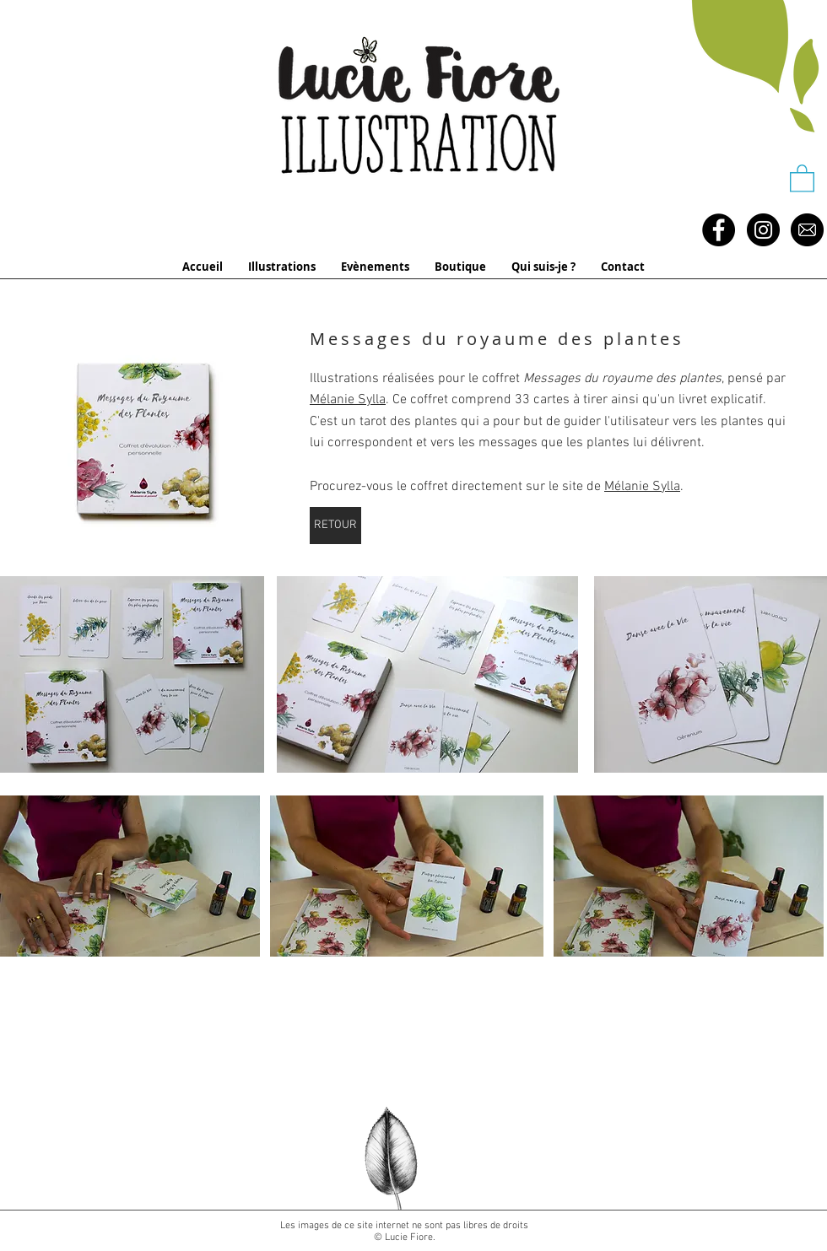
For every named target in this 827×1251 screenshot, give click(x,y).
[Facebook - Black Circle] (718, 229)
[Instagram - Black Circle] (763, 229)
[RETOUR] (335, 525)
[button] (802, 177)
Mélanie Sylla (348, 399)
